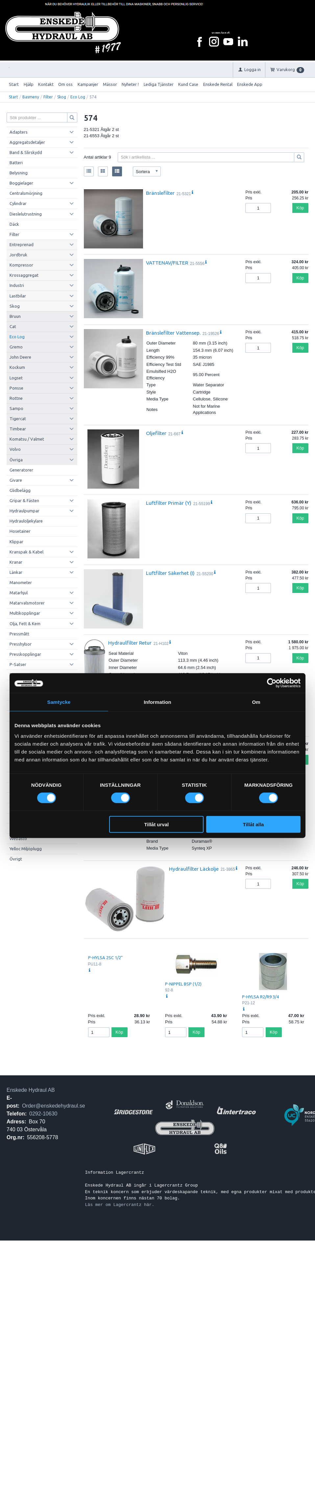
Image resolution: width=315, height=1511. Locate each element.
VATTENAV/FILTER (167, 263)
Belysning (19, 172)
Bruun (15, 316)
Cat (13, 326)
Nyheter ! (130, 84)
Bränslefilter (160, 193)
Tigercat (18, 418)
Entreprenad (22, 244)
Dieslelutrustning (26, 214)
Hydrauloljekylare (26, 521)
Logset (16, 377)
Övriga (16, 459)
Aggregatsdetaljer (27, 142)
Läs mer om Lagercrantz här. (120, 1205)
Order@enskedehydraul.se (53, 1106)
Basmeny (30, 97)
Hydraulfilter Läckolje (194, 869)
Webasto (18, 838)
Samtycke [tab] (59, 702)
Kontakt (46, 84)
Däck (14, 224)
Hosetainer (20, 531)
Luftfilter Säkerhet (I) (170, 573)
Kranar (16, 562)
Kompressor (21, 265)
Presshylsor (21, 644)
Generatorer (21, 470)
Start (14, 84)
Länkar (16, 572)
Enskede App (249, 84)
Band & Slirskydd (26, 152)
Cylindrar (18, 203)
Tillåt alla (253, 824)
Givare (16, 480)
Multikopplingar (25, 613)
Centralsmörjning (26, 193)
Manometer (21, 582)
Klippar (16, 541)
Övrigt (16, 859)
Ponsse (16, 388)
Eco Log (77, 97)
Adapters (19, 132)
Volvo (15, 449)
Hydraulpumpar (24, 510)
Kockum (17, 367)
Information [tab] (157, 702)
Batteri (16, 162)
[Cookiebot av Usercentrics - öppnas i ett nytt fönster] (272, 683)
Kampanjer (88, 84)
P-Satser (18, 664)
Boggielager (21, 183)
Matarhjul (19, 592)
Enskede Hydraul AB (31, 1090)
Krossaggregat (24, 275)
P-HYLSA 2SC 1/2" (105, 957)
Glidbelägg (20, 490)
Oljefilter (156, 433)
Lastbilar (18, 296)
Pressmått (19, 633)
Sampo (16, 408)
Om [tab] (256, 702)
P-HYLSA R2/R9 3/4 (260, 996)
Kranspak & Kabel (26, 552)
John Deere (20, 357)
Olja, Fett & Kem (25, 623)
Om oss (65, 84)
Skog (61, 97)
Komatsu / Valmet (27, 439)
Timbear (18, 428)
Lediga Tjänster (159, 84)
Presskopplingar (25, 654)
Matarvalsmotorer (27, 603)
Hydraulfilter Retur (130, 643)
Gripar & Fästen (24, 500)
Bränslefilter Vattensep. (173, 333)
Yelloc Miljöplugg (26, 848)
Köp (300, 207)
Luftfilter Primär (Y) (168, 503)
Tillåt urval (156, 824)
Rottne (16, 398)
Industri (17, 285)
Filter (48, 97)
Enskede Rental (217, 84)
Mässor (110, 84)
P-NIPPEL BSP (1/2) (183, 984)
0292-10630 (43, 1113)
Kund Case (188, 84)
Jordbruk (18, 254)
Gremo (16, 347)
